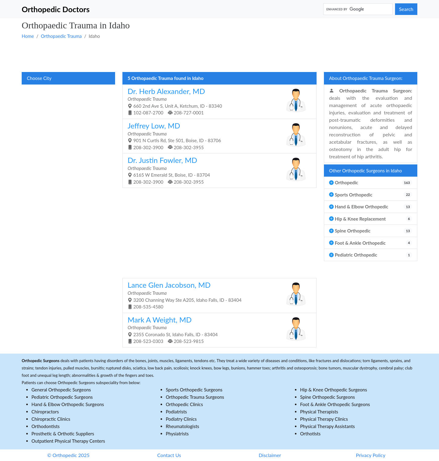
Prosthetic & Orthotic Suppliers (62, 433)
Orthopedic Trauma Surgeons (195, 397)
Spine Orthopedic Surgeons (327, 397)
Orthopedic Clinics (184, 404)
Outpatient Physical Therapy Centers (68, 441)
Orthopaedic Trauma (61, 36)
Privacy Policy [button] (371, 455)
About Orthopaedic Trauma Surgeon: (365, 78)
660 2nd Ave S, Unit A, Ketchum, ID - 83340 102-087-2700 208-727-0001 (217, 101)
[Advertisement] (205, 55)
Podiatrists (176, 411)
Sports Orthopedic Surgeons (194, 389)
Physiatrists (177, 433)
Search (406, 9)
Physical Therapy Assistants (327, 426)
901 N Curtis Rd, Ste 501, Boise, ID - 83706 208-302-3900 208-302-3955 (217, 135)
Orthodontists (45, 426)
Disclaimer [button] (270, 455)
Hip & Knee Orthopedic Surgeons (333, 389)
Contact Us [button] (169, 455)
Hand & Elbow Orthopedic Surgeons (67, 404)
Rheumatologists (182, 426)
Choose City (39, 78)
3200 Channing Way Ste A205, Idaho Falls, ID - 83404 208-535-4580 (217, 294)
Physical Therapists (319, 411)
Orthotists (310, 433)
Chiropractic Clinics (50, 419)
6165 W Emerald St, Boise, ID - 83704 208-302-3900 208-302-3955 (217, 170)
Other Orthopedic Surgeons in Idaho (365, 170)
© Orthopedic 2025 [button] (68, 455)
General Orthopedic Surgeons (61, 389)
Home (28, 36)
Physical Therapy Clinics (324, 419)
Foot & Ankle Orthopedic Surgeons (335, 404)
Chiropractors (45, 411)
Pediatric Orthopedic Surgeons (62, 397)
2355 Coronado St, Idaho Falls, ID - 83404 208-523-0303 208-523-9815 (217, 329)
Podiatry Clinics (181, 419)
